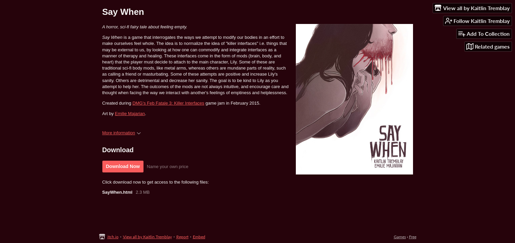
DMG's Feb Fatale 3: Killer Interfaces (168, 103)
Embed (199, 236)
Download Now (123, 166)
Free (412, 236)
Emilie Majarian (130, 113)
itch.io (113, 236)
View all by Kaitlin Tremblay (147, 236)
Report (182, 236)
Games (400, 236)
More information (121, 132)
